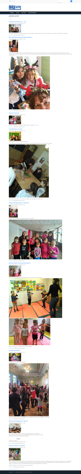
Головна (12, 12)
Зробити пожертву (32, 12)
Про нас (17, 12)
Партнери (24, 12)
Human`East (36, 125)
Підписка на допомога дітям (14, 469)
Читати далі (11, 110)
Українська (59, 2)
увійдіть (23, 110)
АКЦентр (14, 472)
